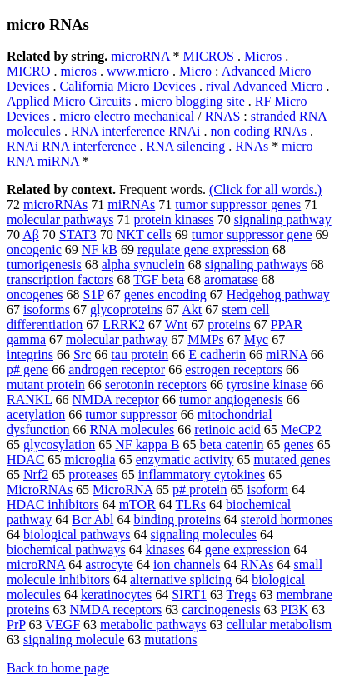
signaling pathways (256, 264)
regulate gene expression (203, 249)
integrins (30, 354)
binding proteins (176, 519)
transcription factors (60, 279)
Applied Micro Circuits (69, 101)
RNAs (251, 146)
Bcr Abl (92, 519)
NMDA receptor (115, 399)
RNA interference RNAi (136, 131)
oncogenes (35, 294)
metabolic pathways (153, 624)
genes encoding (165, 294)
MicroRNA (122, 489)
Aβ (30, 234)
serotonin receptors (156, 384)
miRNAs (131, 204)
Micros (263, 56)
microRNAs (55, 204)
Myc (256, 339)
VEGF (62, 624)
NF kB (100, 249)
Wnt (176, 324)
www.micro (138, 71)
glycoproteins (126, 309)
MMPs (206, 339)
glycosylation (59, 444)
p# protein (199, 489)
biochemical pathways (66, 549)
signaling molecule (73, 639)
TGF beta (158, 279)
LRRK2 (123, 324)
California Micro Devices (128, 86)
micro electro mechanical (127, 116)
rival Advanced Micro (264, 86)
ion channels (186, 564)
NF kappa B (147, 444)
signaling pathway (283, 219)
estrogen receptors (233, 369)
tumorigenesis (44, 264)
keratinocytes (116, 594)
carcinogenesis (221, 609)
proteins (229, 324)
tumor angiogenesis (231, 399)
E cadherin (217, 354)
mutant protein (46, 384)
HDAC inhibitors (53, 504)
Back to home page (58, 668)
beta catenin (232, 444)
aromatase (231, 279)
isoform (267, 489)
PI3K (294, 609)
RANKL (29, 399)
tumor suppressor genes (238, 204)
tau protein (139, 354)
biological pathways (76, 534)
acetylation (36, 414)
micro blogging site (192, 101)
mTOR (137, 504)
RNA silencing (186, 146)
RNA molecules (132, 429)
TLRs (191, 504)
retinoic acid (227, 429)
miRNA (287, 354)
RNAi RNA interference (72, 146)
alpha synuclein (143, 264)
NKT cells (144, 234)
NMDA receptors (116, 609)
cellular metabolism (279, 624)
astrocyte (109, 564)
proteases (93, 474)
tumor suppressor (131, 414)
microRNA (140, 56)
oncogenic (34, 249)
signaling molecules (203, 534)
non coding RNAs (258, 131)
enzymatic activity (185, 459)
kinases (165, 549)
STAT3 (78, 234)
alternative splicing (181, 579)
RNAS (223, 116)
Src (82, 354)
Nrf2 (35, 474)
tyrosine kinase (267, 384)
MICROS (208, 56)
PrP (16, 624)
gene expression (248, 549)
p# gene (27, 369)
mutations (170, 639)
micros (78, 71)
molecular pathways (60, 219)
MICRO (28, 71)
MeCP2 (301, 429)
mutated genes (291, 459)
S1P (93, 294)
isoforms (46, 309)
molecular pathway (117, 339)
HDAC (25, 459)
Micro (195, 71)
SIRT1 (189, 594)
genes (298, 444)
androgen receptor (116, 369)
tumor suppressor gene (252, 234)
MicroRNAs (39, 489)
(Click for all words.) (265, 189)
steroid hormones (287, 519)
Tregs (242, 594)
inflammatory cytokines (201, 474)
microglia (89, 459)
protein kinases (173, 219)
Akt (192, 309)
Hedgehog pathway (278, 294)
